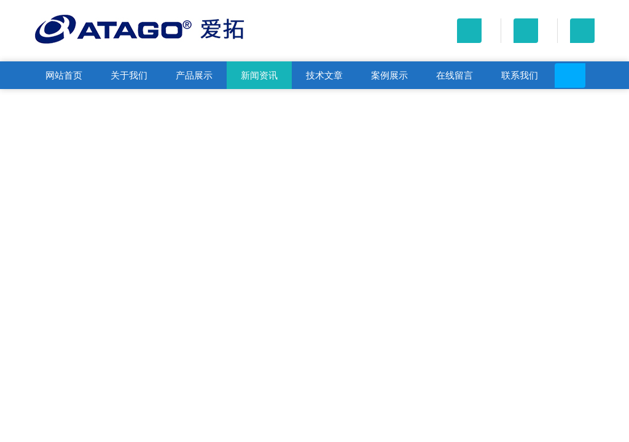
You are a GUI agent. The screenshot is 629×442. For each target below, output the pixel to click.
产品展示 (194, 75)
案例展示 (389, 75)
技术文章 (324, 75)
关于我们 (129, 75)
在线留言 (454, 75)
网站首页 (63, 75)
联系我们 (519, 75)
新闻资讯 (259, 75)
